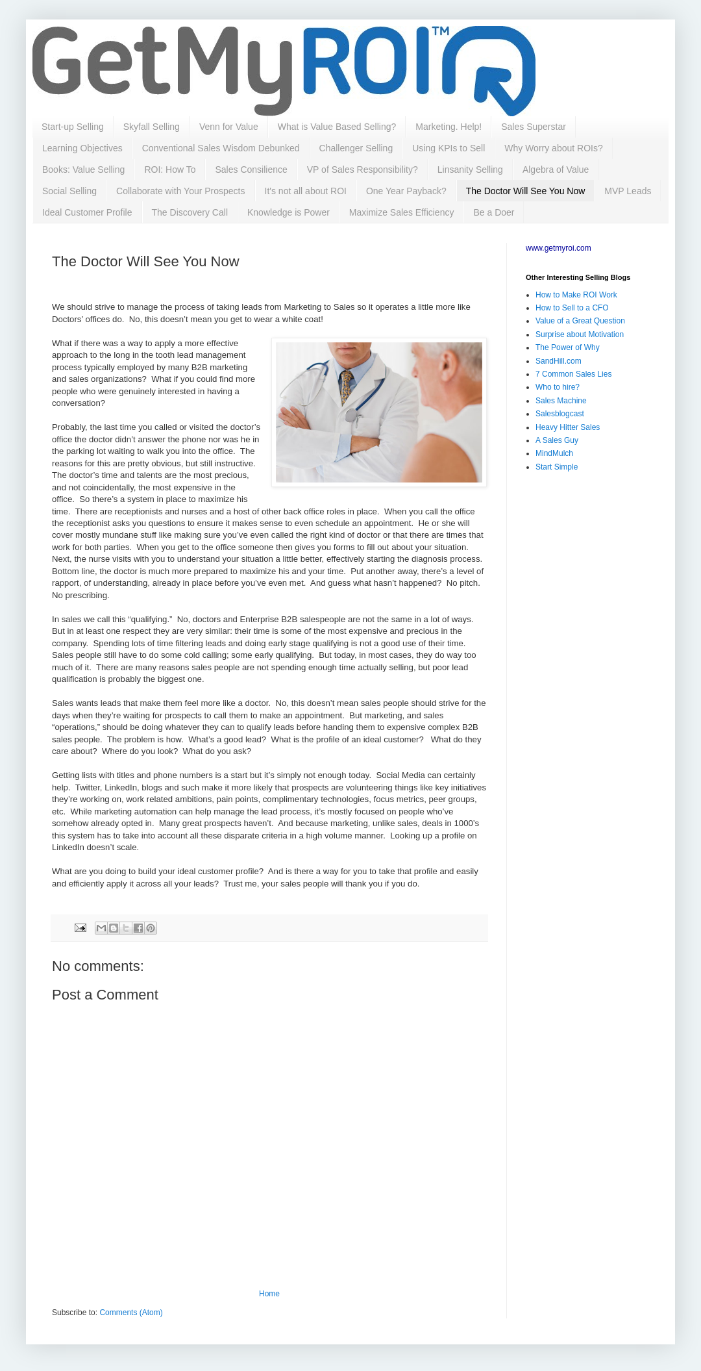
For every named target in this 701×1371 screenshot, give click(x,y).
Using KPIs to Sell (448, 148)
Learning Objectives (82, 148)
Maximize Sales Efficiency (401, 212)
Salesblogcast (559, 413)
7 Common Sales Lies (573, 374)
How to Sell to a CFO (572, 307)
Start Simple (556, 467)
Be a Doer (493, 212)
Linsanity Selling (470, 169)
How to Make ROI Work (576, 294)
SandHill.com (558, 361)
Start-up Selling (73, 126)
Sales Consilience (251, 169)
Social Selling (69, 191)
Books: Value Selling (83, 169)
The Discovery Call (190, 212)
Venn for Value (228, 126)
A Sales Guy (556, 440)
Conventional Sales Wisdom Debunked (221, 148)
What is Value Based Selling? (337, 126)
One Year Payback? (406, 191)
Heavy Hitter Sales (567, 427)
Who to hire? (557, 387)
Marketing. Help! (448, 126)
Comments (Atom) (130, 1312)
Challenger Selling (356, 148)
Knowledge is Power (288, 212)
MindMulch (554, 453)
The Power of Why (567, 347)
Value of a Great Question (580, 320)
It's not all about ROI (306, 191)
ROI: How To (169, 169)
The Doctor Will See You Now (525, 191)
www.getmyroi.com (558, 248)
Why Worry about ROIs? (553, 148)
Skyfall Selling (151, 126)
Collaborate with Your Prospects (180, 191)
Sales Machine (561, 400)
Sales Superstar (533, 126)
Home (269, 1293)
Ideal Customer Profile (87, 212)
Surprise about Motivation (579, 334)
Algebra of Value (556, 169)
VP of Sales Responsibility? (362, 169)
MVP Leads (627, 191)
